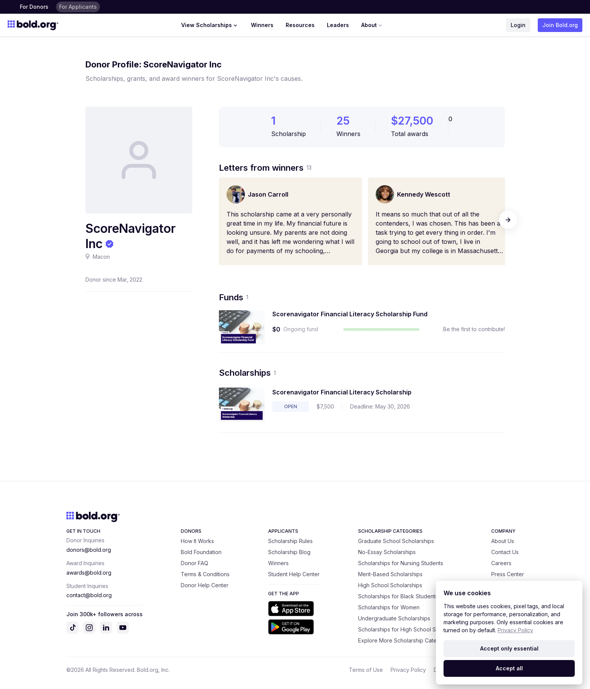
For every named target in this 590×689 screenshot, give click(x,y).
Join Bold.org (560, 25)
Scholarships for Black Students (398, 596)
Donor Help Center (204, 585)
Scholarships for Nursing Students (400, 563)
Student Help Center (294, 574)
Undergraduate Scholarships (394, 618)
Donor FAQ (194, 563)
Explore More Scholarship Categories (405, 640)
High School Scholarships (390, 585)
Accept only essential (509, 648)
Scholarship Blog (289, 552)
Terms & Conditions (205, 574)
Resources (300, 25)
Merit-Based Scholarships (390, 574)
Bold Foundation (201, 552)
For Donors (34, 6)
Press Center (507, 574)
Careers (501, 563)
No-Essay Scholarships (387, 552)
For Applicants (78, 6)
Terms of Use (366, 670)
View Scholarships (210, 25)
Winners (262, 25)
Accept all (509, 668)
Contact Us (505, 552)
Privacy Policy (408, 670)
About (372, 25)
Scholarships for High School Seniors (405, 629)
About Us (502, 541)
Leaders (338, 25)
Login (518, 25)
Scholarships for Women (389, 607)
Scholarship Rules (290, 541)
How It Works (197, 541)
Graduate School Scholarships (396, 541)
